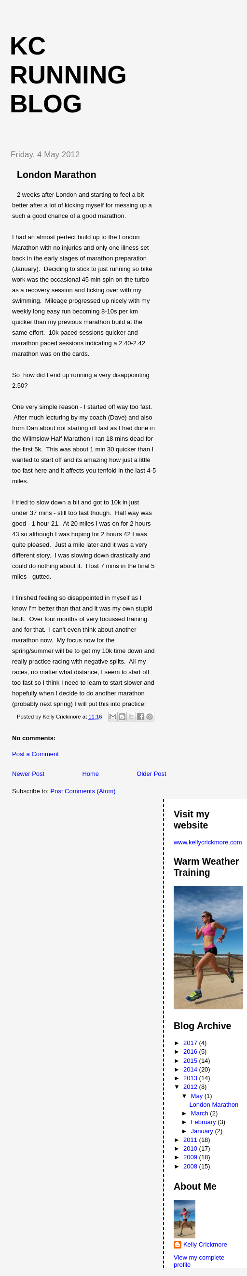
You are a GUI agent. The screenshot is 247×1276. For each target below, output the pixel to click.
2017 (191, 1042)
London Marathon (56, 174)
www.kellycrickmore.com (208, 842)
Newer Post (28, 773)
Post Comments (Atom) (83, 791)
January (203, 1131)
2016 (191, 1051)
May (198, 1096)
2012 (191, 1086)
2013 (191, 1078)
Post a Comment (35, 754)
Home (90, 773)
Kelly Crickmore (205, 1244)
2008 (191, 1166)
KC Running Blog (68, 75)
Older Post (151, 773)
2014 (191, 1069)
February (204, 1122)
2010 (191, 1148)
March (200, 1113)
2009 (191, 1157)
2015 (191, 1060)
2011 (191, 1139)
